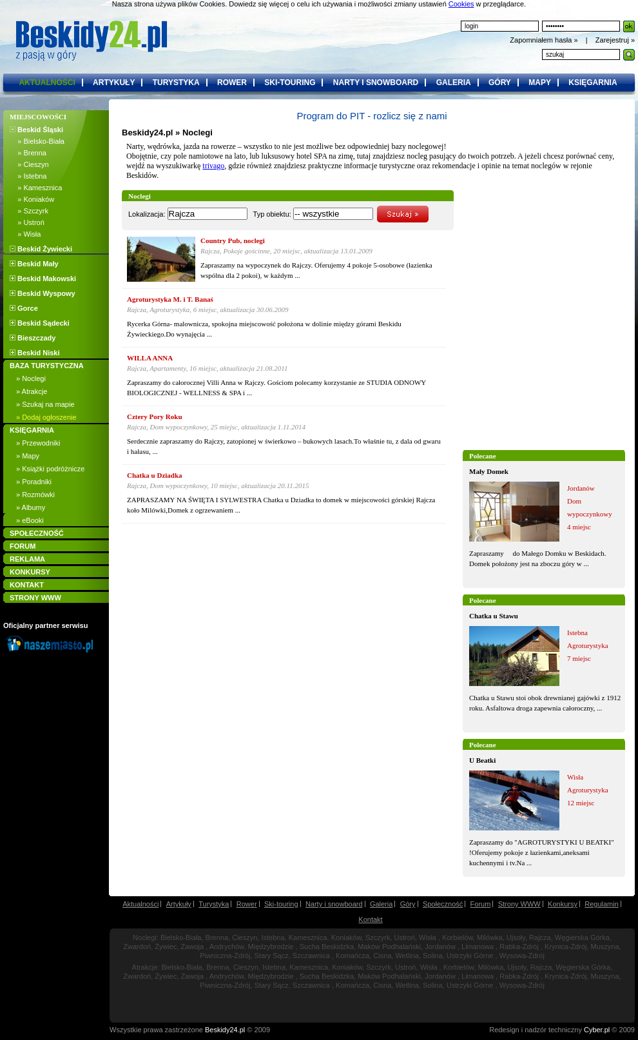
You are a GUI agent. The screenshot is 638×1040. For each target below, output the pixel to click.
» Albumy (30, 507)
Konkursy (562, 904)
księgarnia (592, 82)
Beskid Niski (34, 353)
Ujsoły (516, 937)
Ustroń (404, 937)
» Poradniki (34, 482)
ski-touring (289, 82)
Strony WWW (519, 904)
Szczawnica (311, 955)
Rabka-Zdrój (519, 946)
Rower (247, 904)
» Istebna (28, 176)
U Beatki (482, 760)
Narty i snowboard (334, 904)
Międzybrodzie (271, 946)
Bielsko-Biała (181, 937)
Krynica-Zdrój (565, 946)
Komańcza (352, 955)
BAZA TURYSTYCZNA (47, 365)
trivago (213, 165)
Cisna (382, 955)
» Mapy (27, 456)
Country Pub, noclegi (232, 240)
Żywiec (166, 946)
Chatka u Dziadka (154, 475)
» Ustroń (27, 222)
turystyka (176, 82)
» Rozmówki (35, 494)
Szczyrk (378, 937)
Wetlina (406, 955)
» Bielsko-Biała (37, 141)
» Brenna (28, 153)
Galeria (381, 904)
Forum (480, 904)
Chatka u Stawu (493, 616)
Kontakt (370, 919)
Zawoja (192, 946)
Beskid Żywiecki (41, 249)
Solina (433, 955)
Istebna (272, 937)
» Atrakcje (31, 391)
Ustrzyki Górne (470, 955)
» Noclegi (31, 378)
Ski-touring (281, 904)
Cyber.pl (597, 1030)
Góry (408, 904)
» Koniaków (32, 199)
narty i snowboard (375, 82)
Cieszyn (244, 937)
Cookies (461, 4)
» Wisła (25, 234)
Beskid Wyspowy (42, 293)
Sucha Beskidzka (327, 946)
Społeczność (443, 904)
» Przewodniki (38, 443)
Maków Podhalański (389, 946)
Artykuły (178, 904)
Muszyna (605, 946)
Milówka (490, 937)
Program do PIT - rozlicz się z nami (371, 115)
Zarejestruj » (615, 40)
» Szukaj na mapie (45, 404)
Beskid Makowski (43, 278)
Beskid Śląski (36, 129)
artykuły (114, 82)
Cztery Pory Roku (154, 416)
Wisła (427, 937)
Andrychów (226, 946)
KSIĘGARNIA (32, 430)
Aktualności (140, 904)
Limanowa (477, 946)
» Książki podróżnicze (50, 469)
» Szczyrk (29, 211)
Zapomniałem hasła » (544, 40)
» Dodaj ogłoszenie (46, 417)
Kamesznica (308, 937)
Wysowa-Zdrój (522, 955)
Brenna (217, 937)
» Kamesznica (36, 187)
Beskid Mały (34, 264)
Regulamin (602, 904)
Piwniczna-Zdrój (225, 955)
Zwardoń (137, 946)
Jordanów (440, 946)
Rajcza (540, 937)
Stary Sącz (272, 955)
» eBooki (30, 520)
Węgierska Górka (582, 937)
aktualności (47, 82)
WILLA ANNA (150, 358)
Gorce (24, 308)
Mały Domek (488, 471)
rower (232, 82)
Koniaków (346, 937)
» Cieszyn (29, 164)
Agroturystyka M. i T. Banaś (170, 299)
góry (499, 82)
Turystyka (213, 904)
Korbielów (457, 937)
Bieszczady (32, 338)
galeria (453, 82)
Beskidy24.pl (147, 132)
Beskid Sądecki (40, 323)
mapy (539, 82)
